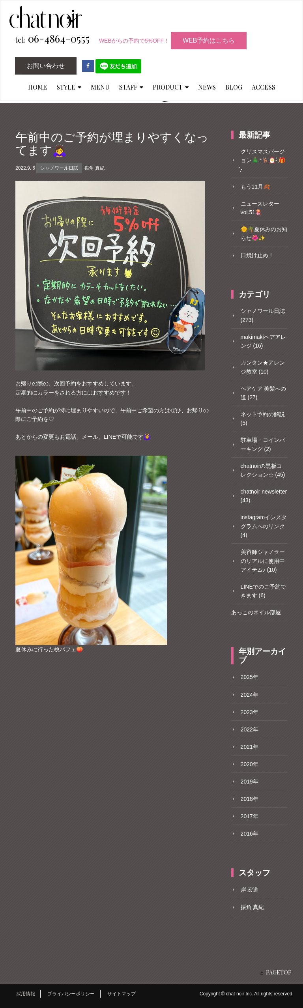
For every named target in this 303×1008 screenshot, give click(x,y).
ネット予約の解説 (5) (263, 418)
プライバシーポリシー (71, 994)
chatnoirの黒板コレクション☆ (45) (263, 470)
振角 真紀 (94, 168)
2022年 (249, 729)
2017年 (249, 816)
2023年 (249, 712)
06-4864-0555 (52, 39)
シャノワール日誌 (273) (263, 315)
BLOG (233, 87)
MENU (100, 87)
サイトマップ (121, 994)
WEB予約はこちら (209, 40)
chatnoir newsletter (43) (264, 495)
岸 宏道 (250, 889)
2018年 (249, 799)
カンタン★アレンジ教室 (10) (263, 366)
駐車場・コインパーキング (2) (263, 444)
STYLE (68, 87)
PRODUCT (171, 87)
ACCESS (263, 87)
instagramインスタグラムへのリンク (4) (264, 526)
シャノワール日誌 (59, 168)
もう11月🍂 (255, 186)
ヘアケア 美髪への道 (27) (263, 392)
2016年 (249, 833)
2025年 (249, 677)
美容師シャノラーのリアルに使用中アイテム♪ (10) (263, 561)
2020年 (249, 764)
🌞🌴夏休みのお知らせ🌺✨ (264, 233)
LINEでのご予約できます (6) (263, 590)
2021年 (249, 747)
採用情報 (25, 994)
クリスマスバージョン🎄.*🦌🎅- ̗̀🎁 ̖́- (263, 160)
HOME (37, 87)
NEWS (207, 87)
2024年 (249, 695)
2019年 (249, 781)
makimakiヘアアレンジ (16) (263, 341)
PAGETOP (279, 972)
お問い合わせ (46, 65)
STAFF (131, 87)
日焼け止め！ (257, 255)
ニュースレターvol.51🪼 (260, 207)
